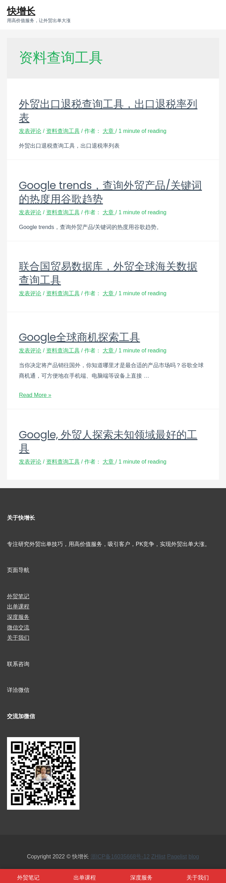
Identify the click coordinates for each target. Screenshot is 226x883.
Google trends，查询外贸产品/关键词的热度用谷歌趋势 (110, 192)
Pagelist (177, 857)
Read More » (35, 395)
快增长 (21, 11)
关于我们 (18, 638)
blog (194, 857)
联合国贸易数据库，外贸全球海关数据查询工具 (108, 273)
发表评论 (30, 131)
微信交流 (18, 628)
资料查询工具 (63, 131)
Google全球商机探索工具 (79, 337)
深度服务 (18, 617)
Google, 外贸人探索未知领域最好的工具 (108, 441)
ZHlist (158, 857)
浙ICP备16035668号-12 (120, 857)
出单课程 (18, 606)
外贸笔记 (18, 596)
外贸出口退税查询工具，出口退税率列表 (108, 111)
